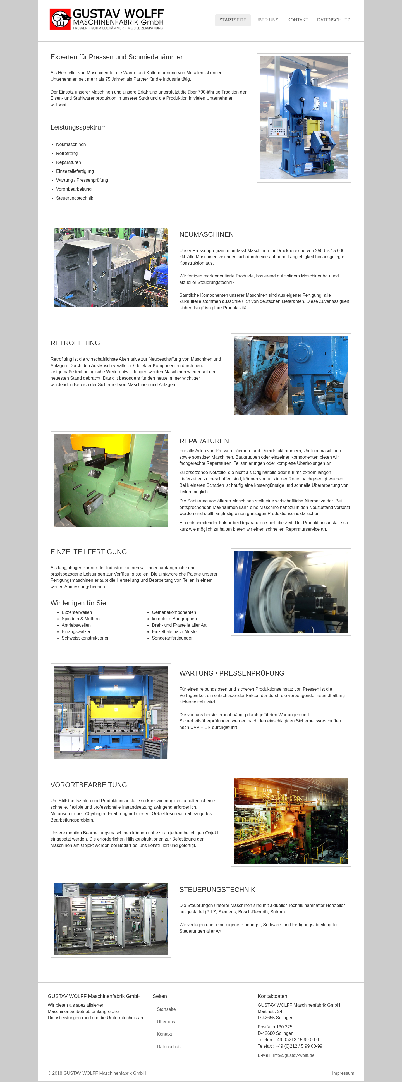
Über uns (267, 20)
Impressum (343, 1073)
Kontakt (298, 20)
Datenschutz (333, 20)
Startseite (233, 20)
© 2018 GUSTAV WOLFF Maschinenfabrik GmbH (97, 1073)
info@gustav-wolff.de (293, 1055)
